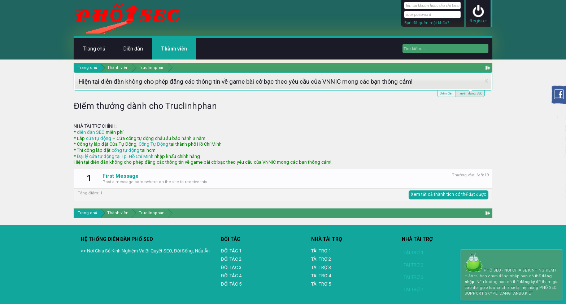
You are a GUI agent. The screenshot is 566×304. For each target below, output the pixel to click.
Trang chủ (94, 49)
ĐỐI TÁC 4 (231, 275)
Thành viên (174, 49)
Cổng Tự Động (153, 144)
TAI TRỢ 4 (321, 275)
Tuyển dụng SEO (470, 93)
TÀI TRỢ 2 (321, 259)
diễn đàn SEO (91, 132)
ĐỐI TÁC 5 (231, 284)
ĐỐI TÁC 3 (231, 267)
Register (478, 20)
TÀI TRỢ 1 (321, 251)
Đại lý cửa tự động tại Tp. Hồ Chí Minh (115, 156)
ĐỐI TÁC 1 (231, 251)
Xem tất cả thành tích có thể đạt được (448, 194)
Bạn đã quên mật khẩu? (426, 23)
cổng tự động (125, 150)
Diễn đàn (446, 93)
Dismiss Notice (486, 81)
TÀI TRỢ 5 (321, 284)
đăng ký (527, 281)
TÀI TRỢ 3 (321, 267)
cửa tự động (98, 138)
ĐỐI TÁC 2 (231, 259)
